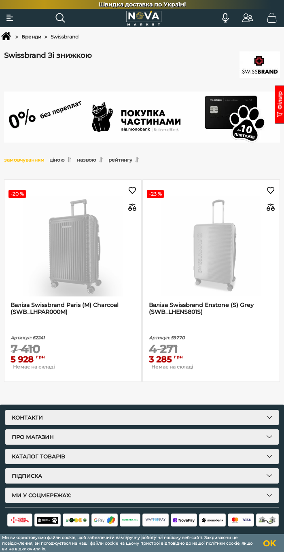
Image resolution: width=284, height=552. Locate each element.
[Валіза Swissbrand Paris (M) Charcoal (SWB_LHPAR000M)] (72, 246)
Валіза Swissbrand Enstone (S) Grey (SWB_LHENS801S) (201, 308)
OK (269, 543)
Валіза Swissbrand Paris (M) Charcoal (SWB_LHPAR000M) (65, 308)
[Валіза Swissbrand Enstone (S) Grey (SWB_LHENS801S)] (211, 246)
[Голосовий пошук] (225, 18)
